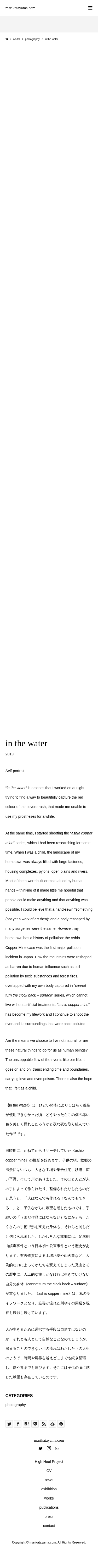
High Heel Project (49, 1461)
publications (49, 1507)
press (48, 1516)
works (49, 1498)
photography (15, 1405)
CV (49, 1471)
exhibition (49, 1489)
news (49, 1480)
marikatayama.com (20, 8)
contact (49, 1526)
